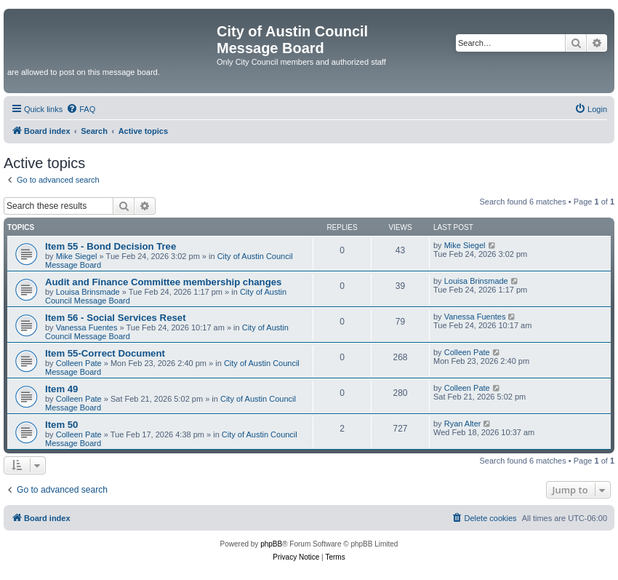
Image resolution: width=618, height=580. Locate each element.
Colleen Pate (79, 363)
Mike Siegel (76, 256)
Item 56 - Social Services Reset (115, 317)
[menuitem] (80, 109)
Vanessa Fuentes (87, 327)
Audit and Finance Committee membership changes (163, 282)
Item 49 (61, 389)
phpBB (271, 544)
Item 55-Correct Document (105, 353)
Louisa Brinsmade (88, 291)
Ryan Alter (462, 423)
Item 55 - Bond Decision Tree (110, 246)
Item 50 (61, 424)
